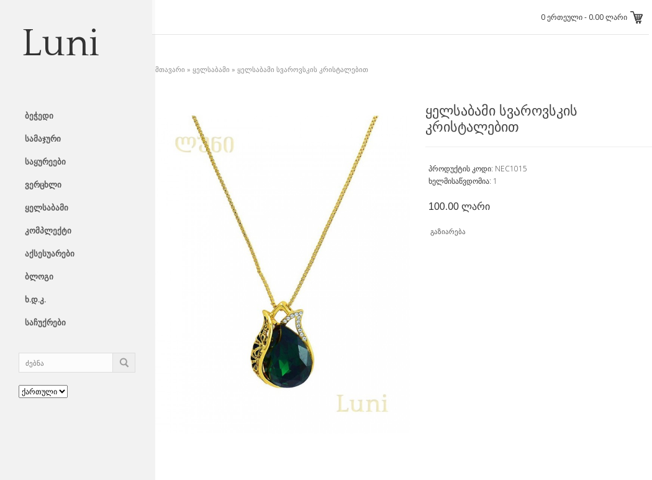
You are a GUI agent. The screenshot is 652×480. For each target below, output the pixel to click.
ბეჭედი (39, 115)
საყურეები (45, 161)
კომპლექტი (48, 230)
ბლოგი (39, 276)
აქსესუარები (50, 253)
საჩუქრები (45, 322)
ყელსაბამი (46, 207)
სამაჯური (43, 138)
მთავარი (170, 69)
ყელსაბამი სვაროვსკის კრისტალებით (302, 69)
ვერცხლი (43, 184)
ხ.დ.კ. (35, 299)
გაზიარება (448, 231)
